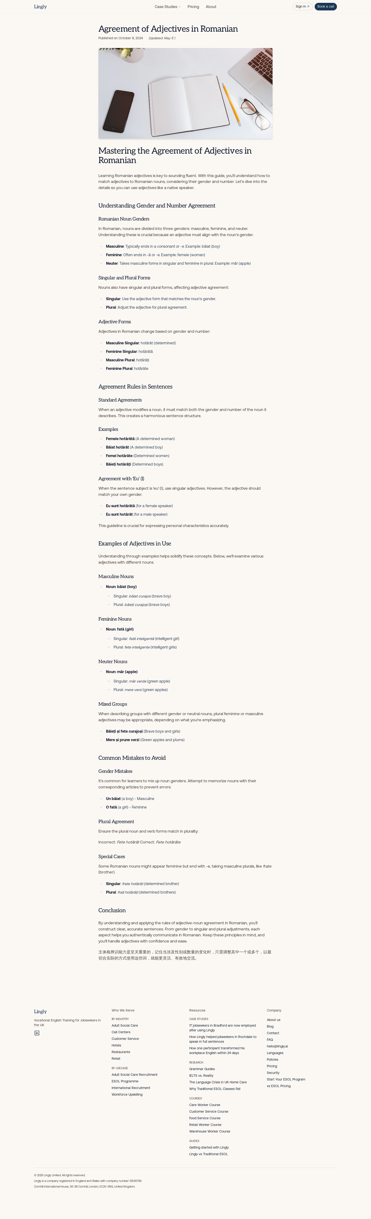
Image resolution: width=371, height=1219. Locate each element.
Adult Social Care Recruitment (135, 1074)
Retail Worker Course (205, 1125)
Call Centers (121, 1032)
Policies (272, 1059)
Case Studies (168, 6)
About (211, 6)
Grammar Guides (202, 1069)
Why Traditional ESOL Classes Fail (214, 1089)
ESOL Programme (125, 1081)
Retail (116, 1058)
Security (273, 1073)
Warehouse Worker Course (209, 1131)
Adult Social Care (125, 1025)
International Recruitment (131, 1088)
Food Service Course (205, 1118)
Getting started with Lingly (209, 1147)
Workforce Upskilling (127, 1094)
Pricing (193, 6)
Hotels (116, 1045)
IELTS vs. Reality (201, 1075)
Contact (273, 1033)
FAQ (270, 1040)
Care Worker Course (204, 1105)
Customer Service (125, 1039)
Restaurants (121, 1052)
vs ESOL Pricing (279, 1086)
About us (273, 1020)
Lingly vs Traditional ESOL (208, 1154)
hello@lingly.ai (277, 1046)
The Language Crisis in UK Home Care (218, 1082)
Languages (275, 1053)
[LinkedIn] (37, 1033)
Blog (270, 1026)
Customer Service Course (208, 1111)
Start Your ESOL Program (286, 1079)
